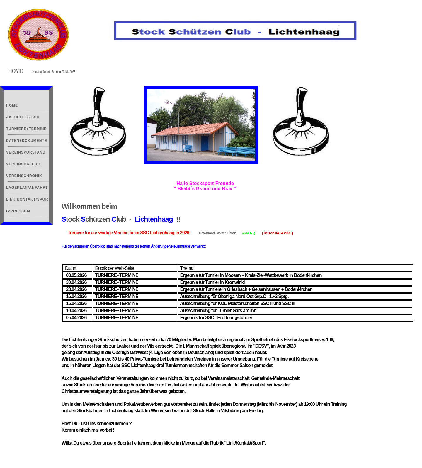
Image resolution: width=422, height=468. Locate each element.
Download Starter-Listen (217, 233)
